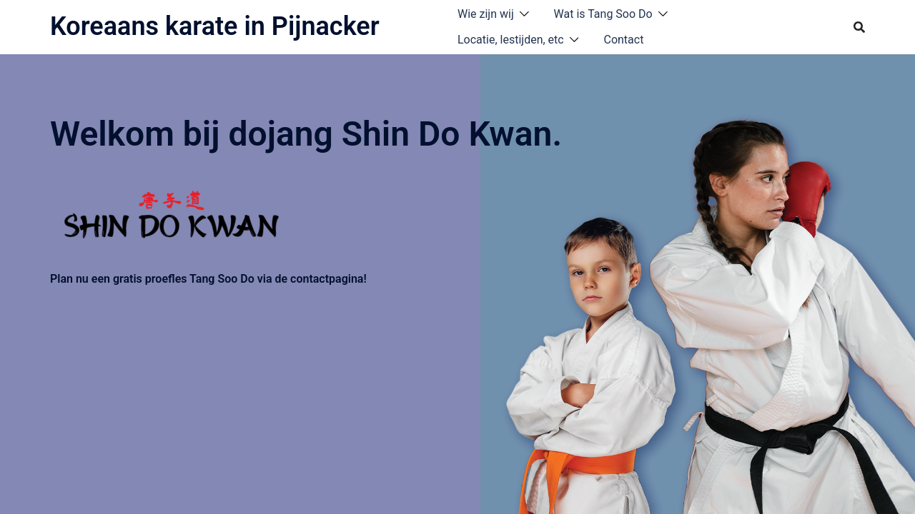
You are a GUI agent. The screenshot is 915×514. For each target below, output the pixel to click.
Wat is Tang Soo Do (603, 14)
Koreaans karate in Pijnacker (215, 26)
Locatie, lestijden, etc (511, 39)
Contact (623, 39)
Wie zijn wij (486, 14)
